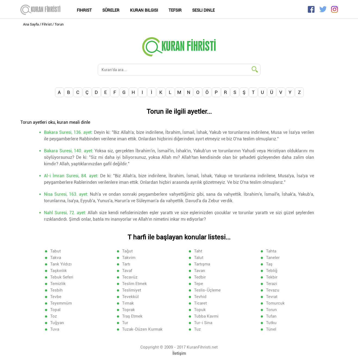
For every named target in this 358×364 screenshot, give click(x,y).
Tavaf (127, 270)
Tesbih (56, 290)
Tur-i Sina (203, 322)
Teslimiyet (131, 290)
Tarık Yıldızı (61, 264)
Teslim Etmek (134, 283)
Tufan (271, 316)
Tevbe (55, 296)
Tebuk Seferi (61, 277)
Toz (53, 316)
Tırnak (128, 303)
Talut (198, 257)
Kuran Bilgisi (144, 10)
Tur (125, 322)
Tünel (271, 329)
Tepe (198, 283)
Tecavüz (130, 277)
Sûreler (110, 10)
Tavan (199, 270)
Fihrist (84, 10)
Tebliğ (271, 270)
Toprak (128, 309)
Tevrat (271, 296)
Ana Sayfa (31, 24)
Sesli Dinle (203, 10)
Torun (271, 309)
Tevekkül (130, 296)
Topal (55, 309)
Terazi (271, 283)
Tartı (126, 264)
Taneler (273, 257)
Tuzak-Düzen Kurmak (142, 329)
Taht (198, 251)
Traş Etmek (132, 316)
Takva (55, 257)
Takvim (128, 257)
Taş (269, 264)
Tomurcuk (275, 303)
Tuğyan (57, 322)
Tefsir (175, 10)
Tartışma (202, 264)
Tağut (127, 251)
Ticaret (200, 303)
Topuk (200, 309)
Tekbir (271, 277)
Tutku (271, 322)
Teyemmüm (61, 303)
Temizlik (58, 283)
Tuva (54, 329)
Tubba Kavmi (206, 316)
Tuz (197, 329)
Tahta (271, 251)
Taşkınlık (58, 270)
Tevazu (272, 290)
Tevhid (200, 296)
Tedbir (200, 277)
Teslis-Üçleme (207, 290)
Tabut (55, 251)
